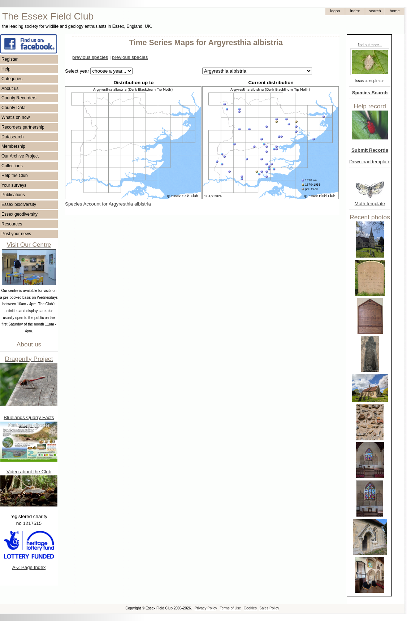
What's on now (15, 117)
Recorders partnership (22, 127)
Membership (13, 146)
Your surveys (13, 185)
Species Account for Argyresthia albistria (108, 204)
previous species (90, 57)
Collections (12, 165)
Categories (11, 78)
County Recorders (18, 97)
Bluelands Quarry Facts (29, 417)
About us (9, 88)
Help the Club (14, 175)
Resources (11, 224)
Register (9, 59)
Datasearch (12, 136)
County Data (13, 107)
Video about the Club (29, 471)
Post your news (16, 233)
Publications (13, 194)
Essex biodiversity (18, 204)
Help (5, 69)
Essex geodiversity (19, 214)
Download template (369, 161)
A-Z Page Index (29, 567)
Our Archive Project (20, 156)
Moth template (370, 203)
